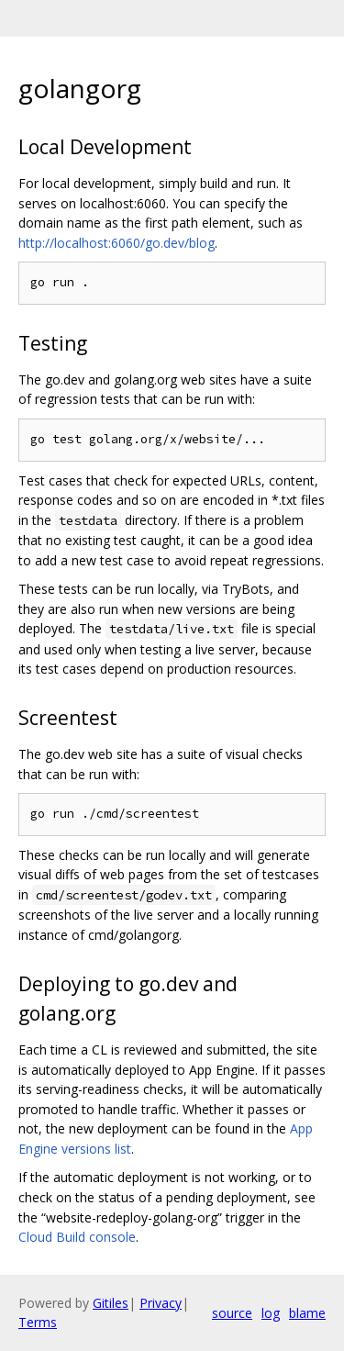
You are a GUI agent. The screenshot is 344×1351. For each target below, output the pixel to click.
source (232, 1313)
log (270, 1313)
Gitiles (110, 1303)
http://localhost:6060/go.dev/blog (116, 242)
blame (307, 1313)
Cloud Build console (77, 1236)
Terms (37, 1322)
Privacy (160, 1303)
